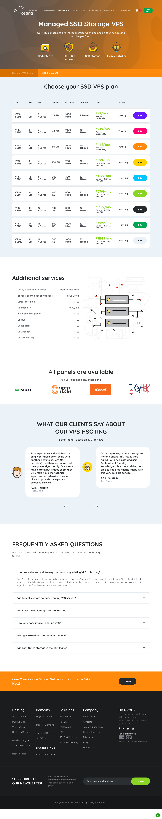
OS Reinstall (24, 334)
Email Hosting (20, 750)
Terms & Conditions (94, 736)
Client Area (147, 11)
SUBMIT (140, 791)
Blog (86, 752)
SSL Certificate (68, 746)
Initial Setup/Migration (29, 322)
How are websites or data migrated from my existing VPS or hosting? (81, 581)
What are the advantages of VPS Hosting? (81, 620)
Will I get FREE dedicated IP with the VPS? (81, 645)
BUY (140, 116)
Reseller (94, 11)
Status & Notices (45, 764)
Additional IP (24, 316)
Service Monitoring (69, 753)
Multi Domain (20, 731)
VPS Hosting (28, 73)
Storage (125, 11)
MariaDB (65, 726)
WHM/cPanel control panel (32, 298)
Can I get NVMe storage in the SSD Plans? (81, 657)
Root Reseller (20, 763)
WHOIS (41, 747)
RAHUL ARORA (40, 497)
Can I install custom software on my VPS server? (81, 607)
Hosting (49, 11)
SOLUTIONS (78, 11)
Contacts (89, 731)
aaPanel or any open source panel (35, 304)
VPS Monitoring (26, 346)
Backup (22, 328)
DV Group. (83, 812)
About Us (89, 726)
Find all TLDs (44, 742)
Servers (63, 11)
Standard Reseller (21, 756)
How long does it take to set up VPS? (81, 632)
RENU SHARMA (111, 487)
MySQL (64, 731)
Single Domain (21, 726)
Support (88, 757)
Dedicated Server (21, 742)
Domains (34, 11)
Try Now (128, 691)
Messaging (110, 11)
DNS (63, 741)
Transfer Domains (45, 735)
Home (15, 73)
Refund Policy (91, 741)
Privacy (88, 746)
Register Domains (45, 727)
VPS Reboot (24, 340)
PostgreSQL (67, 736)
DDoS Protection (26, 310)
